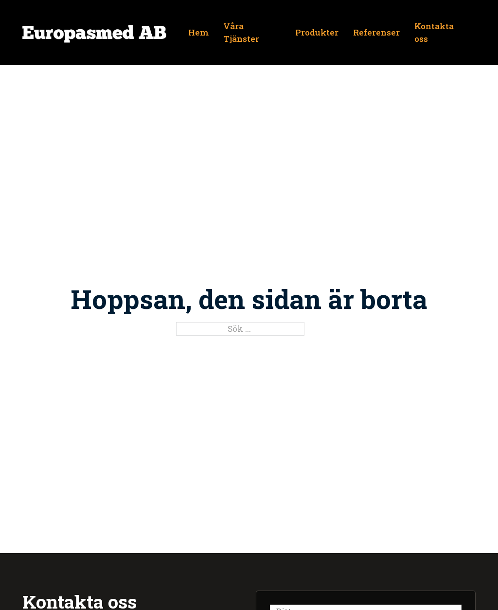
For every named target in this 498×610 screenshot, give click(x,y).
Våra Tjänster (241, 32)
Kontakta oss (434, 32)
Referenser (376, 32)
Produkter (316, 32)
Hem (198, 32)
